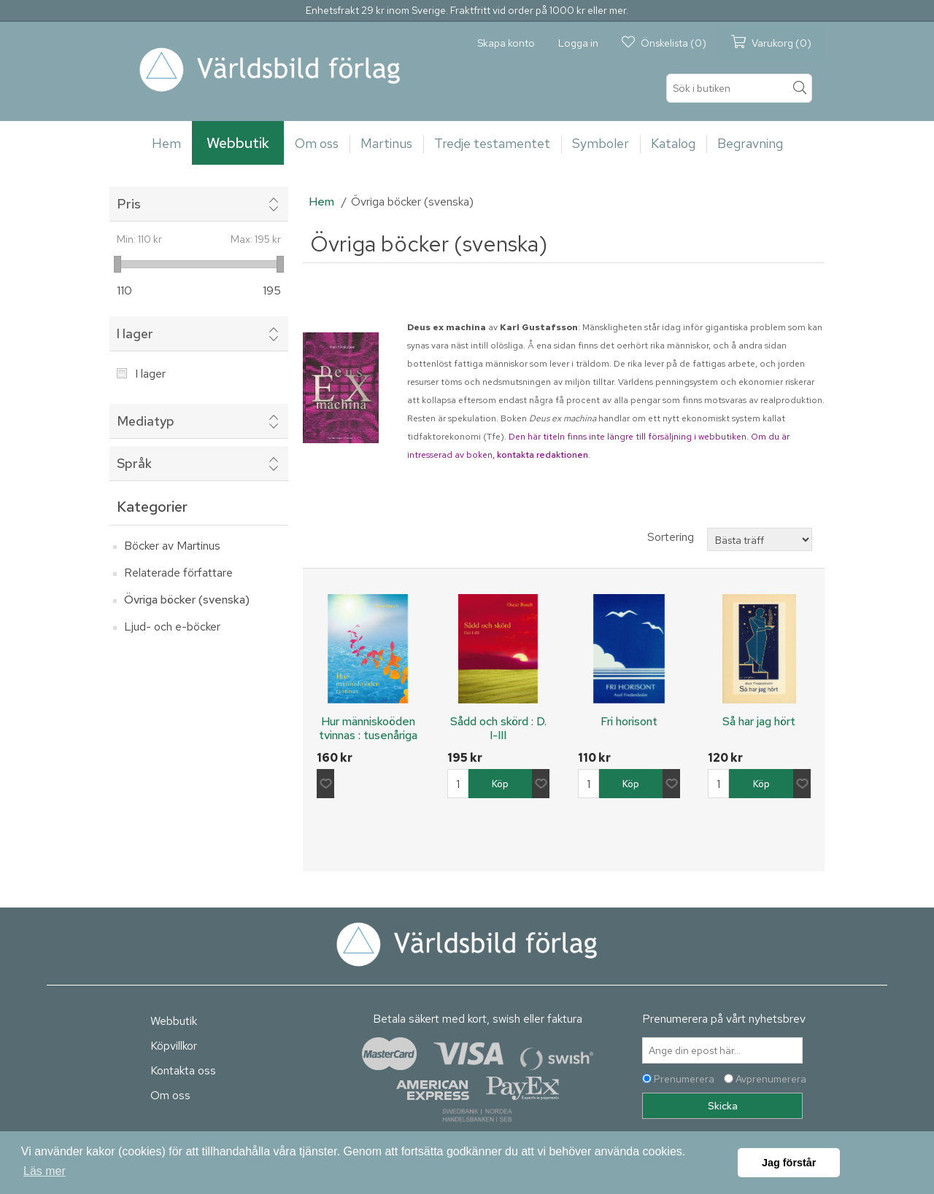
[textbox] (739, 88)
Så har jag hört (758, 721)
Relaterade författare (178, 572)
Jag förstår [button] (789, 1162)
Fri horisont (629, 721)
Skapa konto (506, 43)
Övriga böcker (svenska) (187, 599)
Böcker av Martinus (172, 545)
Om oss (170, 1095)
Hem (321, 201)
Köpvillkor (173, 1045)
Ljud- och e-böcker (172, 626)
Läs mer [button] (44, 1171)
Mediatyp (145, 421)
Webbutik (173, 1021)
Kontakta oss (183, 1070)
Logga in (578, 43)
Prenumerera (684, 1078)
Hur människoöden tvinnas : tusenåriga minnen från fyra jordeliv (368, 742)
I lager (135, 333)
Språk (134, 463)
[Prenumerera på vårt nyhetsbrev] (722, 1050)
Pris (129, 203)
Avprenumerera (771, 1078)
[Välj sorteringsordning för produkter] (759, 539)
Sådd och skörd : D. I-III (498, 728)
